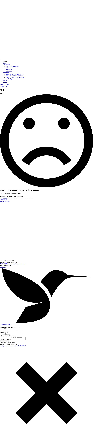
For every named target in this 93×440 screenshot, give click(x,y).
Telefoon (2, 334)
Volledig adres (4, 336)
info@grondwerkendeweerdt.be (17, 264)
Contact (5, 82)
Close (5, 61)
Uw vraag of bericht (5, 339)
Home (4, 63)
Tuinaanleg (6, 72)
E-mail (2, 332)
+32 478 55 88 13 (21, 346)
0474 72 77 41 (4, 264)
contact (5, 198)
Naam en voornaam (5, 331)
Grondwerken (6, 64)
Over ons (5, 80)
